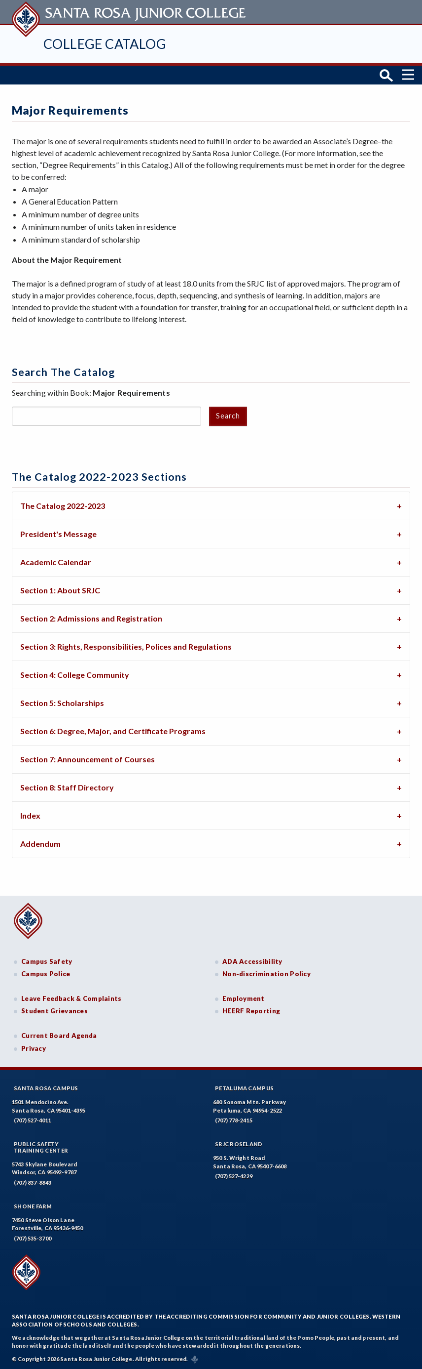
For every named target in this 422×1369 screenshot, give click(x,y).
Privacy (33, 1047)
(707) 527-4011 (32, 1119)
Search (228, 415)
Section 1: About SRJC (60, 589)
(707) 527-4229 (233, 1175)
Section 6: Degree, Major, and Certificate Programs (113, 730)
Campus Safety (46, 960)
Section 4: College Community (74, 674)
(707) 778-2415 (233, 1119)
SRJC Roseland (239, 1143)
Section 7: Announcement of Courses (87, 758)
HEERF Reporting (251, 1010)
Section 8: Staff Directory (67, 786)
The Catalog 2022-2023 (62, 505)
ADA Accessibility (252, 960)
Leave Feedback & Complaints (71, 997)
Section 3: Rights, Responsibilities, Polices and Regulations (126, 646)
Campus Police (45, 973)
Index (30, 815)
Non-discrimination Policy (266, 973)
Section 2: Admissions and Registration (91, 617)
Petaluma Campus (244, 1087)
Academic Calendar (55, 561)
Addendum (40, 843)
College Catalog (104, 44)
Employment (243, 997)
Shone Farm (33, 1205)
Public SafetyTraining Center (41, 1146)
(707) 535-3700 (32, 1237)
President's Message (58, 533)
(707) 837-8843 (32, 1181)
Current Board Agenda (59, 1034)
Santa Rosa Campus (46, 1087)
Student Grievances (54, 1010)
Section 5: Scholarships (62, 702)
